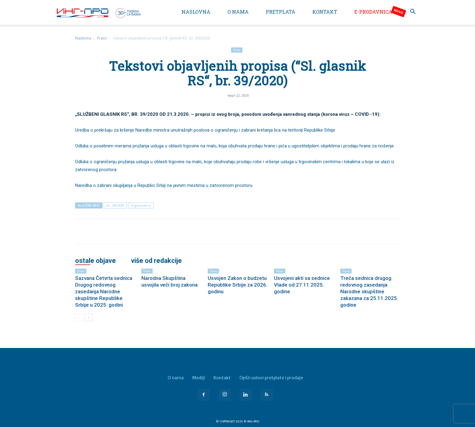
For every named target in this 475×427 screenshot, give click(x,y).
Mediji (198, 378)
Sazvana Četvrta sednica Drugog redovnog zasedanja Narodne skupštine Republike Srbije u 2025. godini (103, 291)
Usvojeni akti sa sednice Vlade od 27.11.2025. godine (302, 284)
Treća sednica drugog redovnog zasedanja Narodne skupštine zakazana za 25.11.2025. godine (369, 291)
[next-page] (88, 317)
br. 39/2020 (115, 205)
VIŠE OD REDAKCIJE (156, 260)
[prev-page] (79, 317)
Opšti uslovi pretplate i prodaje (271, 378)
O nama (238, 12)
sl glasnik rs (141, 205)
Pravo (102, 38)
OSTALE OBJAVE (95, 260)
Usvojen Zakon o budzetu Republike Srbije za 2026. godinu (237, 284)
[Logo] (98, 12)
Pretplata (280, 12)
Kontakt (324, 12)
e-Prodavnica (373, 12)
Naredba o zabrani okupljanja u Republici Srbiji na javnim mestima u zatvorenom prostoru (163, 185)
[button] (412, 12)
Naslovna (196, 12)
